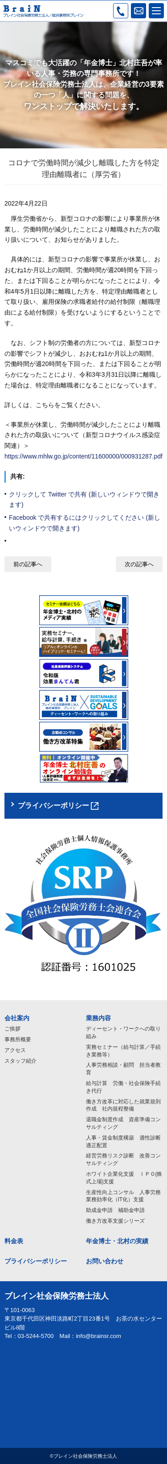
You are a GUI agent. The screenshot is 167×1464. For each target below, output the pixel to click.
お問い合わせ (104, 1261)
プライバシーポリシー (35, 1261)
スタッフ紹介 (20, 1061)
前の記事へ (27, 564)
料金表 (13, 1241)
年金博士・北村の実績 (117, 1241)
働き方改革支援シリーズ (115, 1221)
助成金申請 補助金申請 (115, 1210)
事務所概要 (17, 1039)
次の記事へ (139, 564)
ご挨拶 (12, 1029)
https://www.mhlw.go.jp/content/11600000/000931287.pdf (83, 456)
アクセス (15, 1050)
